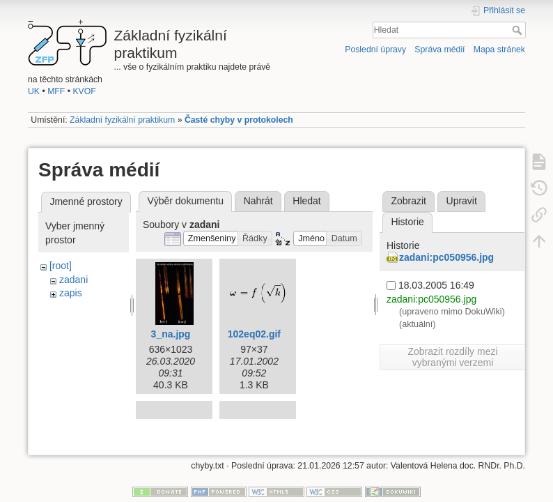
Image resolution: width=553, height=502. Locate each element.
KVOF (83, 91)
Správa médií (439, 49)
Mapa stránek (499, 49)
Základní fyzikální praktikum (122, 120)
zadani (73, 279)
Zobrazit (408, 200)
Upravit (461, 200)
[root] (60, 265)
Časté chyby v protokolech (239, 120)
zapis (70, 292)
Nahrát (258, 200)
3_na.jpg (171, 334)
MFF (56, 91)
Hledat (518, 30)
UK (34, 91)
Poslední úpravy (375, 49)
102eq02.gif (254, 334)
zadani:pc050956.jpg (446, 257)
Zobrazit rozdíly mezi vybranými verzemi (452, 357)
